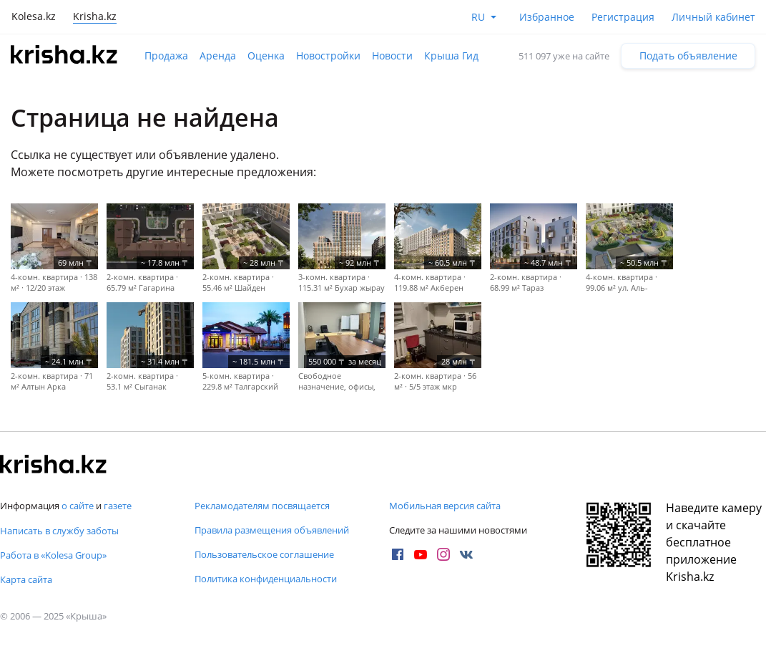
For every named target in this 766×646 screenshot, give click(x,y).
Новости (392, 55)
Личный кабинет (713, 17)
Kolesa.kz (33, 16)
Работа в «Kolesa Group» (53, 555)
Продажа (166, 55)
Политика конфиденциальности (266, 578)
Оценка (266, 55)
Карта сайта (26, 579)
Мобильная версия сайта (445, 505)
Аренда (218, 55)
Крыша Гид (451, 55)
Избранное (546, 17)
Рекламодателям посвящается (262, 505)
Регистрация (622, 17)
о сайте (78, 505)
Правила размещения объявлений (272, 530)
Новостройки (328, 55)
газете (118, 505)
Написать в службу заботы (59, 530)
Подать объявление (688, 55)
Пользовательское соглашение (264, 554)
